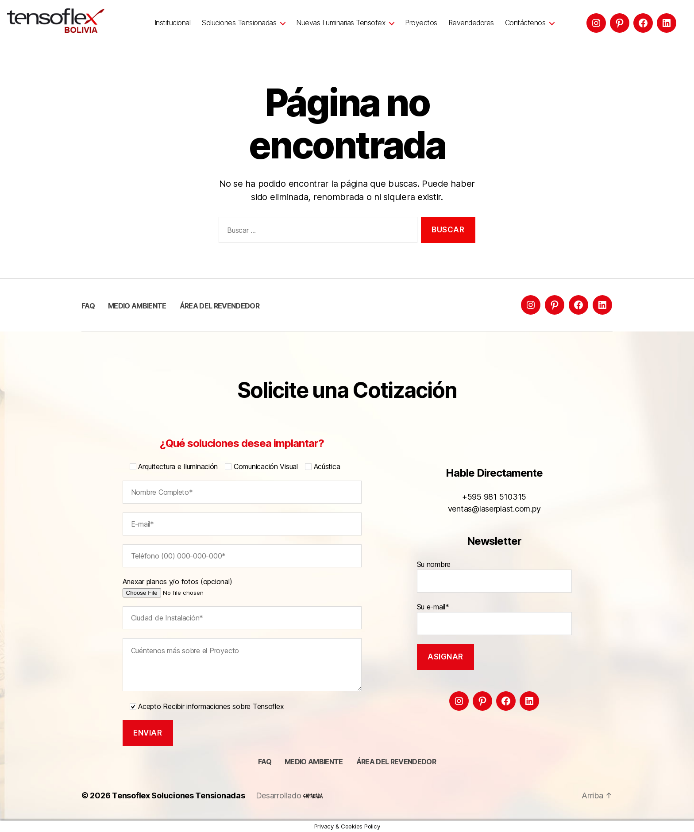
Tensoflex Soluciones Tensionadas (178, 795)
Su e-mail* (494, 618)
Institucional (172, 23)
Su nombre (494, 576)
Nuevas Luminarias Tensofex (340, 23)
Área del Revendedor (219, 305)
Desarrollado (289, 795)
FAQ (88, 305)
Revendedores (471, 23)
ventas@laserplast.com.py (494, 508)
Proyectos (421, 23)
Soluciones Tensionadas (238, 23)
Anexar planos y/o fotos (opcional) (190, 587)
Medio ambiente (137, 305)
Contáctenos (525, 23)
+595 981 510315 (494, 496)
